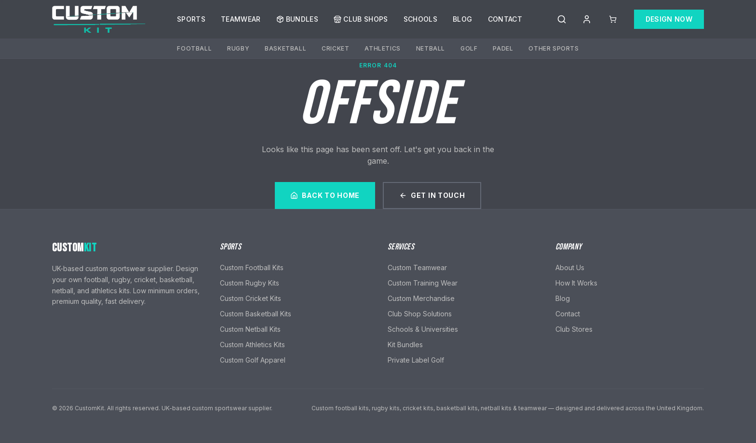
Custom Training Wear (423, 283)
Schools (420, 19)
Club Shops (361, 19)
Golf (468, 48)
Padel (503, 48)
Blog (462, 19)
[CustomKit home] (99, 19)
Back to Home (325, 195)
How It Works (576, 283)
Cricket (335, 48)
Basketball (285, 48)
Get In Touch (432, 195)
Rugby (238, 48)
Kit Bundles (405, 344)
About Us (569, 267)
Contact (505, 19)
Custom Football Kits (252, 267)
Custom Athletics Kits (252, 344)
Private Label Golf (416, 360)
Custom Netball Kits (250, 329)
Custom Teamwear (417, 267)
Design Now (669, 19)
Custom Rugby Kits (249, 283)
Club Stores (574, 329)
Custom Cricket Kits (250, 298)
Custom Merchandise (421, 298)
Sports (191, 19)
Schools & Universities (423, 329)
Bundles (297, 19)
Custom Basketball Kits (255, 314)
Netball (430, 48)
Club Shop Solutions (420, 314)
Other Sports (553, 48)
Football (194, 48)
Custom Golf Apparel (252, 360)
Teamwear (241, 19)
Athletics (382, 48)
